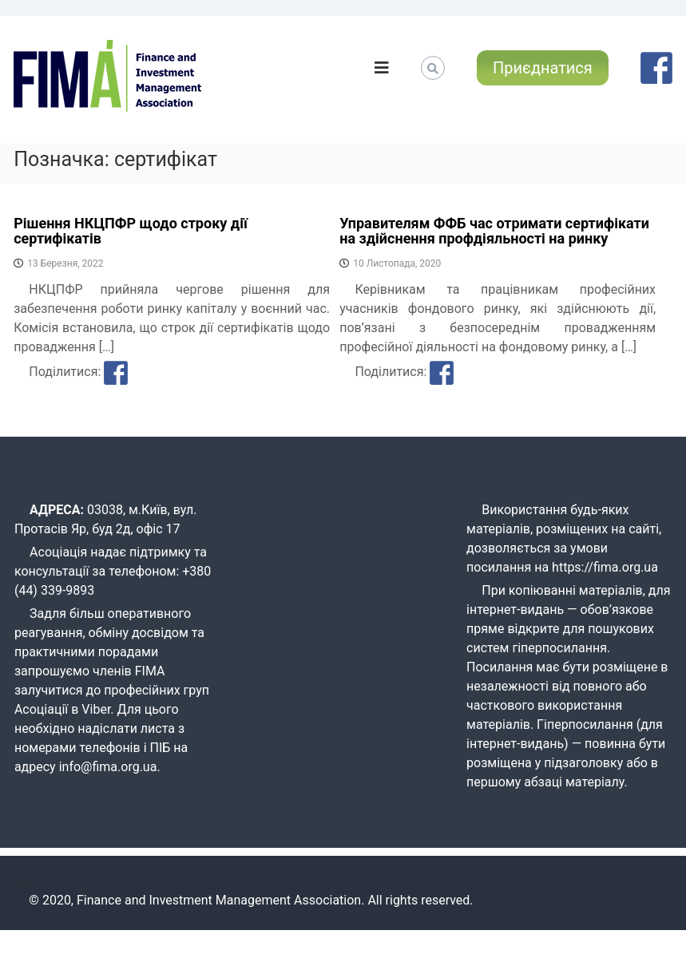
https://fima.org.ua (605, 567)
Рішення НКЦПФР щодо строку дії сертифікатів (131, 231)
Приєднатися (543, 67)
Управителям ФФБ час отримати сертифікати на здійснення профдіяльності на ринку (494, 231)
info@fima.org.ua (108, 766)
